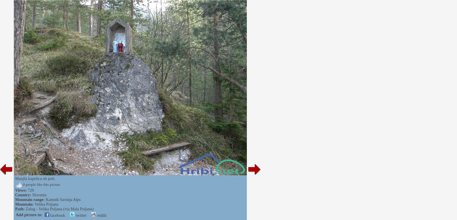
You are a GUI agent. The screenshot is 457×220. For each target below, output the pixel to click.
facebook (55, 215)
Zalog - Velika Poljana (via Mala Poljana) (60, 209)
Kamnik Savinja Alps (63, 200)
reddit (98, 215)
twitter (78, 215)
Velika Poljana (46, 204)
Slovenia (39, 195)
